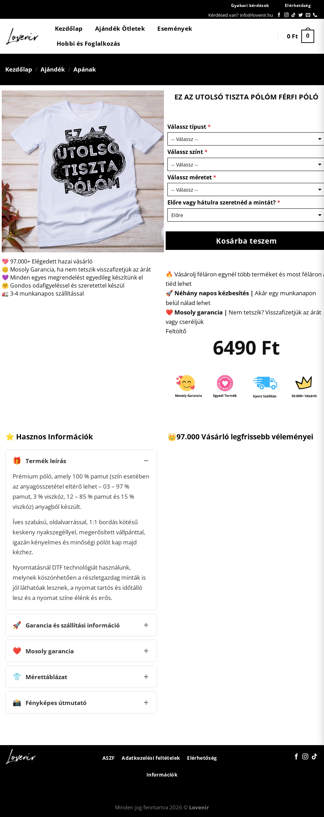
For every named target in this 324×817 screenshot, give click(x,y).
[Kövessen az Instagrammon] (286, 15)
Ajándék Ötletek (120, 28)
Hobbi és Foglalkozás (88, 43)
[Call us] (315, 15)
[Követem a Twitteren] (300, 15)
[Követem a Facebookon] (279, 15)
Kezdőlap (69, 28)
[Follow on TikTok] (293, 15)
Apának (84, 69)
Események (174, 28)
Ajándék (53, 69)
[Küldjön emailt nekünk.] (308, 15)
